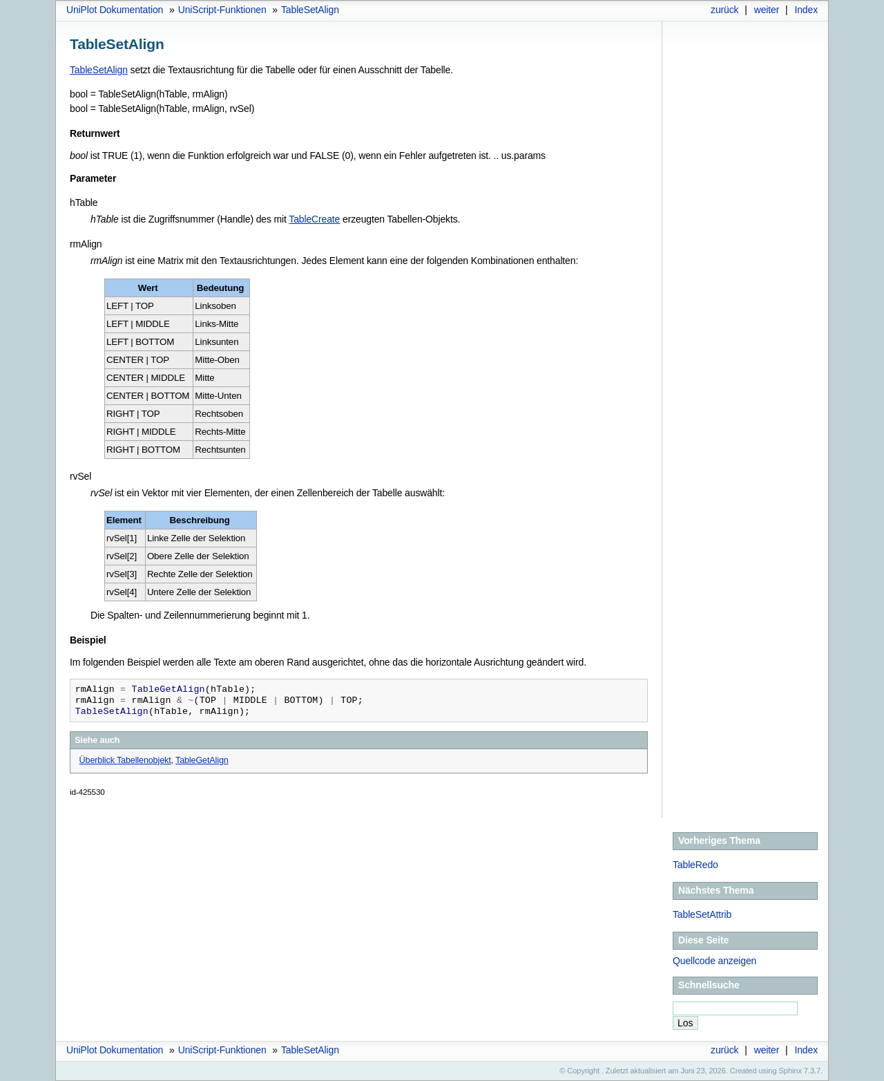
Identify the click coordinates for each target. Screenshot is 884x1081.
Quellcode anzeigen (714, 960)
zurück (724, 9)
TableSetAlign (310, 9)
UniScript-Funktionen (222, 9)
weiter (767, 9)
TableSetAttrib (702, 914)
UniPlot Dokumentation (114, 9)
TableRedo (695, 864)
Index (806, 9)
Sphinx (790, 1070)
